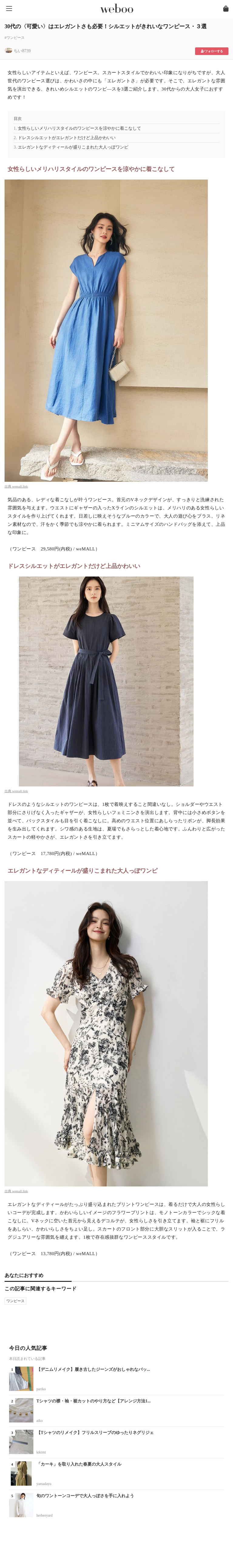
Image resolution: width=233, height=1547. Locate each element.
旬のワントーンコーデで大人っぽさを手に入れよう (85, 1496)
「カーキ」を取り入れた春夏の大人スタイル (78, 1464)
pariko (41, 1389)
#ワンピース (15, 38)
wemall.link (20, 486)
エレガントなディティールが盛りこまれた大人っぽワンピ (73, 147)
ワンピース (15, 1301)
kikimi (41, 1452)
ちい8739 (22, 51)
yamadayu (43, 1484)
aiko (39, 1421)
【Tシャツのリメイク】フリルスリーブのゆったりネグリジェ (95, 1432)
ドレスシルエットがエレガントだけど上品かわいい (67, 137)
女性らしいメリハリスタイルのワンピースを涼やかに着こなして (79, 128)
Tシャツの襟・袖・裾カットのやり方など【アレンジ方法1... (93, 1401)
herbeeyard (44, 1515)
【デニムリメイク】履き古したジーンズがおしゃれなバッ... (93, 1369)
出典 (8, 486)
